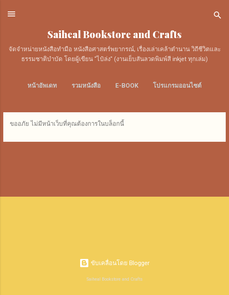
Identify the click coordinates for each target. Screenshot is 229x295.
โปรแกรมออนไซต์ (177, 85)
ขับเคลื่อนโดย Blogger (114, 263)
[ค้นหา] (217, 16)
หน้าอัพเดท (42, 85)
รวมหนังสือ (86, 85)
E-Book (126, 85)
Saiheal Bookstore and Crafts (114, 34)
